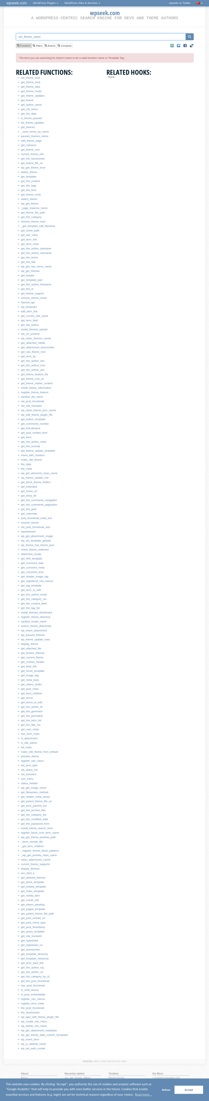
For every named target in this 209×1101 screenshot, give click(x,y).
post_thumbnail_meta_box (36, 518)
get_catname (28, 145)
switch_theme (29, 199)
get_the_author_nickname (36, 253)
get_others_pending (33, 904)
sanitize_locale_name (34, 621)
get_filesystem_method (34, 792)
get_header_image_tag (34, 576)
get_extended (29, 486)
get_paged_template (33, 909)
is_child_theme (30, 990)
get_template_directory (34, 954)
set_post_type (29, 765)
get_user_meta (30, 729)
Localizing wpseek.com (166, 1077)
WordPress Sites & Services (82, 2)
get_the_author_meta (33, 441)
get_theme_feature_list (34, 374)
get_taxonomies (30, 949)
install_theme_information (36, 387)
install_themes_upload (34, 329)
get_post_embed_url (33, 918)
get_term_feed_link (32, 963)
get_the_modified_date (34, 819)
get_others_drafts (31, 684)
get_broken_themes (33, 652)
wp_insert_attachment (34, 630)
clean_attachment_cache (36, 859)
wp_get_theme (29, 203)
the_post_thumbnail (32, 1007)
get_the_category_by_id (35, 976)
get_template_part (31, 279)
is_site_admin (29, 742)
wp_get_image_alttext (78, 1077)
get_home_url (29, 491)
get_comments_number (35, 423)
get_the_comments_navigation (39, 500)
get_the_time (28, 190)
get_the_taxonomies (33, 158)
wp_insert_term (30, 1039)
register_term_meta (32, 1003)
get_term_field (29, 320)
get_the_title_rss (30, 724)
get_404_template (31, 558)
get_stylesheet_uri (32, 945)
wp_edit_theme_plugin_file (37, 414)
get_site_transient (31, 936)
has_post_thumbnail (33, 985)
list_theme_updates (32, 122)
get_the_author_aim (33, 360)
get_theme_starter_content (37, 383)
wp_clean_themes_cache (36, 338)
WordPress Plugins (45, 2)
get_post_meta (30, 688)
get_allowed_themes (33, 877)
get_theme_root (30, 149)
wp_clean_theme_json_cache (38, 410)
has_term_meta (30, 733)
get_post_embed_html (34, 432)
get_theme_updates (33, 95)
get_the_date (29, 113)
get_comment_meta (33, 567)
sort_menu (27, 778)
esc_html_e (28, 873)
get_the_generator (32, 711)
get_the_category (31, 217)
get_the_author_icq (32, 967)
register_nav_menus (33, 999)
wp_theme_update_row (35, 477)
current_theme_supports (35, 864)
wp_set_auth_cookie (33, 1048)
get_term (26, 437)
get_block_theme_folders (36, 482)
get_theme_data (30, 86)
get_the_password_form (35, 823)
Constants (65, 45)
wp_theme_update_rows (35, 639)
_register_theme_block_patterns (40, 850)
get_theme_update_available (38, 450)
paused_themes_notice (34, 136)
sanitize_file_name (32, 396)
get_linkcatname (30, 428)
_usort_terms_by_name (35, 131)
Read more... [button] (143, 1095)
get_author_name (31, 104)
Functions (24, 45)
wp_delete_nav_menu (34, 1025)
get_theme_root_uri (32, 378)
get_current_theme (32, 657)
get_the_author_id (31, 706)
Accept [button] (189, 1090)
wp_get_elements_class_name (39, 473)
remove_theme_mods (34, 297)
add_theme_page (31, 140)
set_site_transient (31, 405)
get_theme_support (32, 293)
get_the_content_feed (34, 603)
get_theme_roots (31, 194)
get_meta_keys (30, 679)
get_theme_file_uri (32, 163)
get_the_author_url (32, 972)
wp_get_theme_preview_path (38, 837)
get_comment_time (32, 572)
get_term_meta (30, 244)
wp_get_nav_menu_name (36, 266)
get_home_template (33, 670)
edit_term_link (29, 311)
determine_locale (31, 554)
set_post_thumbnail (32, 401)
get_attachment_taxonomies (37, 347)
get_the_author (30, 324)
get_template (28, 176)
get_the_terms (29, 257)
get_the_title (28, 262)
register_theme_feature (34, 392)
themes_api (28, 302)
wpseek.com (17, 3)
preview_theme (30, 756)
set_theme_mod (30, 77)
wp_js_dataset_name (33, 1043)
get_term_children (31, 693)
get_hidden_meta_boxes (35, 796)
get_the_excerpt (30, 446)
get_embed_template (33, 886)
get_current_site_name (34, 315)
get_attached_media (33, 342)
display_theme (29, 643)
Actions (50, 45)
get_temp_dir (29, 495)
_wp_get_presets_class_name (39, 855)
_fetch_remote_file (32, 841)
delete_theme (29, 172)
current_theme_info (32, 154)
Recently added (74, 1073)
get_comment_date (32, 563)
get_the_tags (28, 185)
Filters (37, 45)
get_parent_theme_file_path (37, 913)
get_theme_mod (30, 82)
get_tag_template (31, 585)
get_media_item (30, 895)
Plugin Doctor (117, 1077)
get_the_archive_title (33, 810)
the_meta (26, 468)
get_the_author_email (34, 594)
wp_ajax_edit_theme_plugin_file (40, 1016)
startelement (28, 531)
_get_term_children (32, 846)
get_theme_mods (31, 91)
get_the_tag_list (30, 608)
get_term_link (29, 239)
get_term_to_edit (31, 590)
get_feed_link (29, 666)
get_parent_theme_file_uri (36, 801)
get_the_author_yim (33, 369)
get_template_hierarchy (35, 958)
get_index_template (32, 891)
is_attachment (29, 738)
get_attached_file (31, 648)
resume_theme (30, 522)
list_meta (26, 747)
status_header (29, 783)
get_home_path (30, 230)
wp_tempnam (29, 306)
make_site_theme (31, 459)
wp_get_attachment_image (37, 536)
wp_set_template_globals (36, 540)
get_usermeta (29, 513)
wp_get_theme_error (33, 167)
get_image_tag (30, 675)
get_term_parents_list (34, 805)
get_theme (27, 100)
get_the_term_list (31, 720)
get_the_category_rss (34, 599)
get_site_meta (29, 235)
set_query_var (29, 769)
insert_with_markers (33, 455)
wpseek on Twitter (179, 2)
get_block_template (32, 882)
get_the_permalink (32, 715)
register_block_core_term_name (40, 832)
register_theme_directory (35, 617)
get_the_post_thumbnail (35, 981)
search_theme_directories (36, 626)
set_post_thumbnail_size (35, 527)
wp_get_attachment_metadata (39, 1030)
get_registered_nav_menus (37, 581)
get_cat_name (29, 109)
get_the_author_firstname (36, 284)
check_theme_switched (35, 549)
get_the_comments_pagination (39, 504)
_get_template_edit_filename (38, 226)
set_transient (28, 774)
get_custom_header (33, 661)
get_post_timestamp (33, 927)
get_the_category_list (33, 814)
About (24, 1077)
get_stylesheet (29, 940)
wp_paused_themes (33, 634)
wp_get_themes (30, 270)
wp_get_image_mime (33, 787)
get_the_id (27, 288)
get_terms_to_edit (31, 702)
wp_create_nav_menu (34, 1021)
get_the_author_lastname (36, 248)
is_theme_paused (31, 118)
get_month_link (30, 900)
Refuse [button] (166, 1090)
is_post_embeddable (33, 994)
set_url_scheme (30, 333)
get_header (28, 275)
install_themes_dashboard (36, 612)
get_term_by (28, 356)
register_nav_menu (32, 760)
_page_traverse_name (34, 208)
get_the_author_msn (33, 365)
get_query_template (33, 931)
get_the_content (30, 181)
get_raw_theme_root (33, 351)
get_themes (28, 127)
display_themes (30, 868)
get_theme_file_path (33, 212)
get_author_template (33, 419)
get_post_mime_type (33, 922)
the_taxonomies (30, 1012)
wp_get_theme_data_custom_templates (44, 1034)
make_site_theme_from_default (39, 751)
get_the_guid (28, 509)
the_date (26, 464)
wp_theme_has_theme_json (37, 545)
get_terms (27, 697)
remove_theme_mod (33, 221)
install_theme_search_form (37, 828)
